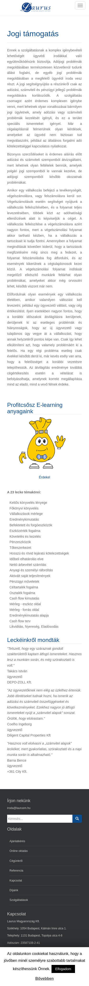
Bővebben (44, 979)
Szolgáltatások (18, 900)
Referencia (16, 870)
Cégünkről (16, 861)
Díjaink (13, 890)
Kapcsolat (15, 880)
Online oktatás (18, 851)
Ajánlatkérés (17, 841)
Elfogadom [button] (63, 969)
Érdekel (44, 477)
